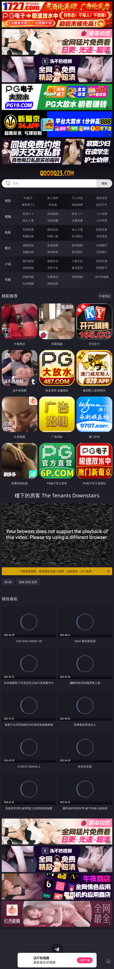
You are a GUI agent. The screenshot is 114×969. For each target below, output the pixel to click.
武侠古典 (101, 261)
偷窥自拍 (28, 245)
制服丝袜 (28, 236)
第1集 (8, 582)
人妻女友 (77, 261)
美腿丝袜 (28, 252)
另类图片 (101, 252)
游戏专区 (101, 198)
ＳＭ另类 (101, 220)
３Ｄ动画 (101, 214)
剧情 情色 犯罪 (28, 582)
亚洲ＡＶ (28, 214)
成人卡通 (77, 229)
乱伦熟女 (77, 236)
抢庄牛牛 (101, 204)
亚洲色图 (52, 245)
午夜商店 (52, 277)
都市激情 (28, 261)
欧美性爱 (101, 229)
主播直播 (77, 220)
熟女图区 (77, 252)
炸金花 (53, 204)
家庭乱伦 (52, 261)
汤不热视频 (102, 277)
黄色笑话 (77, 268)
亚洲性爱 (28, 229)
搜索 (104, 183)
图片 (8, 248)
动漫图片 (101, 245)
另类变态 (101, 236)
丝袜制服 (52, 220)
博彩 (8, 201)
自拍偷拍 (52, 214)
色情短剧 (52, 283)
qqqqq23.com (57, 173)
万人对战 (77, 198)
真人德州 (52, 198)
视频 (8, 216)
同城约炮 (28, 277)
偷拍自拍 (52, 229)
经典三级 (52, 236)
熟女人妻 (28, 220)
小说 (8, 264)
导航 (8, 279)
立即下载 (84, 960)
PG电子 (28, 198)
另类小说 (52, 268)
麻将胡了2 (28, 204)
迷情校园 (28, 268)
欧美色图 (77, 245)
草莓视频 (77, 277)
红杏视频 (28, 283)
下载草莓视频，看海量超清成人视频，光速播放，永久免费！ (65, 571)
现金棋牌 (77, 204)
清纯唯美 (52, 252)
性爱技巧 (101, 268)
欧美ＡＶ (77, 214)
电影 (8, 232)
